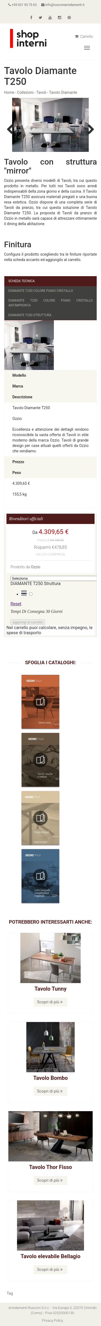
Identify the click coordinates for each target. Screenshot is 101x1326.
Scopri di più (49, 1002)
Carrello (84, 36)
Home (9, 92)
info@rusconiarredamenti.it (62, 5)
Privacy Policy (52, 1320)
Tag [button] (10, 1293)
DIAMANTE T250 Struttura (29, 315)
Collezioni (25, 92)
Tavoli (41, 92)
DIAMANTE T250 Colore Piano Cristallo (40, 291)
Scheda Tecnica (21, 281)
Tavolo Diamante (63, 92)
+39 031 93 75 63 (22, 5)
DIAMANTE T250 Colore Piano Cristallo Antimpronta (50, 303)
